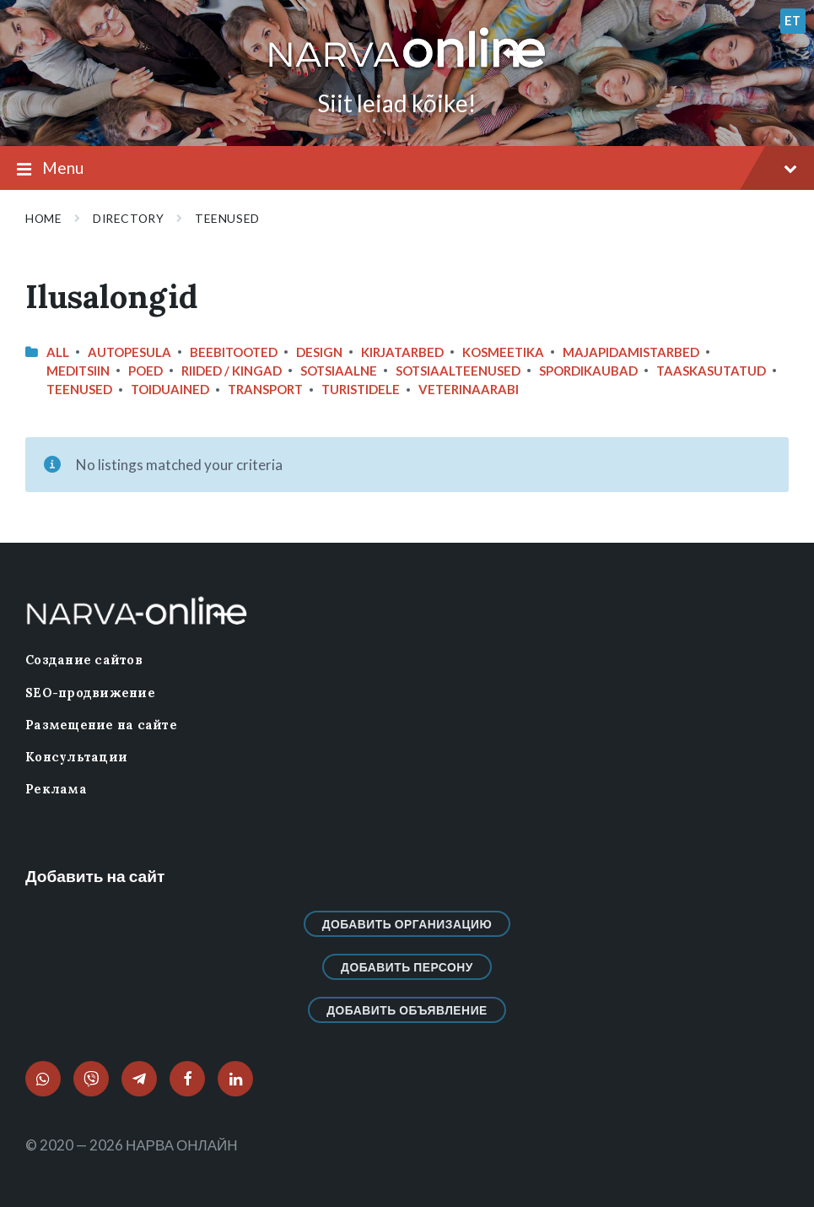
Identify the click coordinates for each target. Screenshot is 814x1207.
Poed (145, 370)
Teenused (227, 218)
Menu (407, 169)
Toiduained (170, 389)
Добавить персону (407, 967)
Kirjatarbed (402, 352)
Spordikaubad (588, 370)
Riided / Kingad (231, 370)
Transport (265, 389)
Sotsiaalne (338, 370)
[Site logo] (407, 69)
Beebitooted (234, 352)
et (792, 20)
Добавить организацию (407, 924)
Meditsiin (78, 370)
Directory (128, 218)
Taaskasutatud (711, 370)
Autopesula (129, 352)
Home (43, 218)
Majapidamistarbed (631, 352)
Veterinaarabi (468, 389)
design (319, 352)
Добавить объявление (407, 1010)
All (57, 352)
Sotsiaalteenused (458, 370)
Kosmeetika (503, 352)
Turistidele (360, 389)
